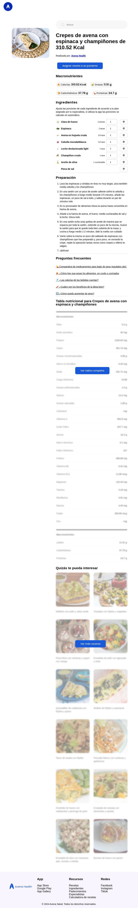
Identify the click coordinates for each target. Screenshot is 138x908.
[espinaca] (111, 128)
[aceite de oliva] (111, 162)
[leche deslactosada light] (111, 148)
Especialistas (76, 894)
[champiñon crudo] (111, 155)
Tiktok (104, 891)
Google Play (44, 888)
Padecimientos (77, 891)
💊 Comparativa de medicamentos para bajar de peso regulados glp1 (91, 266)
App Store (43, 885)
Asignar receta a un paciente (80, 65)
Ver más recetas (90, 643)
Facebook (106, 885)
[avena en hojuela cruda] (111, 135)
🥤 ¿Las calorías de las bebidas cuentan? (77, 280)
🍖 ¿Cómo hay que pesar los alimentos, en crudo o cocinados (87, 273)
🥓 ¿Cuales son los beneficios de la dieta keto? (80, 287)
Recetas (74, 885)
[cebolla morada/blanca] (111, 142)
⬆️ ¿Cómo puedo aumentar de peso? (75, 293)
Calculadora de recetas (82, 897)
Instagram (107, 888)
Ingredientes (76, 888)
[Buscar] (94, 24)
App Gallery (44, 891)
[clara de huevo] (111, 121)
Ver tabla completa (92, 370)
